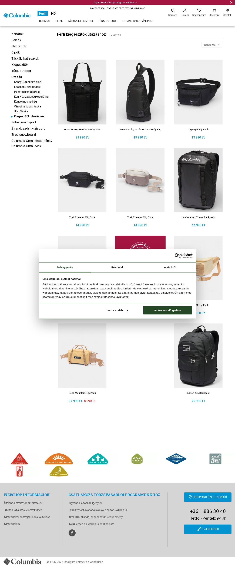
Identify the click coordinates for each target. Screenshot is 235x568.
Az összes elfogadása (167, 310)
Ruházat (45, 21)
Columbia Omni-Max (26, 146)
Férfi (42, 13)
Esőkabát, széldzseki (27, 87)
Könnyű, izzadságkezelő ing (31, 96)
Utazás (16, 77)
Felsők (16, 40)
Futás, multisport (23, 122)
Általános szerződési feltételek (23, 503)
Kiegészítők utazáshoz (29, 116)
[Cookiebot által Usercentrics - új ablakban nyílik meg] (177, 255)
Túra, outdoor (107, 21)
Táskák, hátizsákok (25, 58)
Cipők (59, 21)
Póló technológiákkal (27, 91)
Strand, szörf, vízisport (138, 21)
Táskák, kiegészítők (80, 21)
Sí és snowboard (23, 135)
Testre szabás (117, 310)
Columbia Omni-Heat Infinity (31, 141)
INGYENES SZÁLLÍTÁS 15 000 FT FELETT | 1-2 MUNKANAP (117, 8)
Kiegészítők (19, 65)
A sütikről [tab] (170, 267)
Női (53, 13)
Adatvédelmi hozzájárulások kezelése (27, 517)
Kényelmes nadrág (25, 101)
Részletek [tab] (117, 267)
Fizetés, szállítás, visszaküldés (23, 510)
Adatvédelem (12, 524)
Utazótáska (21, 111)
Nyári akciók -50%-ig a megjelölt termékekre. (116, 2)
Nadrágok (18, 46)
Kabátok (17, 34)
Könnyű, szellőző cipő (27, 82)
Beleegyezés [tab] (65, 267)
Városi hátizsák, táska (27, 106)
